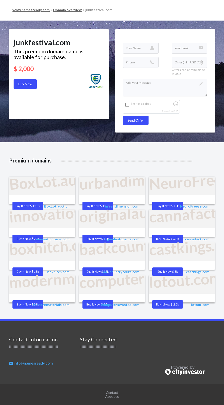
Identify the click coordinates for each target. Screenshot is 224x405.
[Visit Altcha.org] (175, 105)
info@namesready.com (31, 363)
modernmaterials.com (51, 304)
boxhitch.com (58, 272)
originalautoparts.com (121, 239)
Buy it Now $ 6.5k (167, 239)
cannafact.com (197, 239)
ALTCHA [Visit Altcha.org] (175, 111)
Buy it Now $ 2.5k (167, 304)
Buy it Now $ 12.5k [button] (28, 206)
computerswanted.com (120, 304)
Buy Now (25, 84)
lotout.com (200, 304)
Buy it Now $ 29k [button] (28, 239)
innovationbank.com (53, 239)
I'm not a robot (141, 103)
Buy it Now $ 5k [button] (168, 271)
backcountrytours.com (120, 272)
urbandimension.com (122, 206)
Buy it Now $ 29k (28, 304)
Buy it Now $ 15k (98, 271)
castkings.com (197, 272)
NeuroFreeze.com (194, 206)
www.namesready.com (31, 10)
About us (112, 396)
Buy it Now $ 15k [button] (168, 206)
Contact (112, 392)
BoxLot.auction (57, 206)
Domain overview (67, 10)
